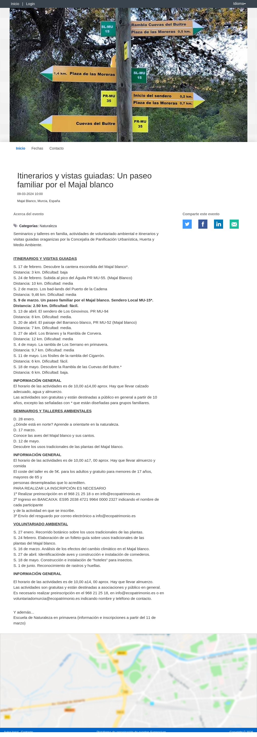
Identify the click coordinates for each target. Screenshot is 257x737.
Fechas (37, 148)
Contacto (56, 148)
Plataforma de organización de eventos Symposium (131, 732)
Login (30, 4)
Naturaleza (48, 226)
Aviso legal (11, 732)
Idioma (239, 4)
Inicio (15, 4)
